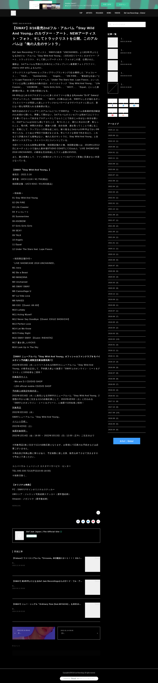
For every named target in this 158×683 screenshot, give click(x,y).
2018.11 (113, 356)
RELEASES (99, 13)
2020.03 (113, 283)
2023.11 (113, 158)
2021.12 (113, 209)
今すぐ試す (107, 4)
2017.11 (113, 401)
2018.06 (113, 379)
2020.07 (113, 266)
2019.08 (113, 305)
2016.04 (113, 430)
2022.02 (113, 198)
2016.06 (113, 418)
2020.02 (113, 288)
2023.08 (113, 169)
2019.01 (113, 345)
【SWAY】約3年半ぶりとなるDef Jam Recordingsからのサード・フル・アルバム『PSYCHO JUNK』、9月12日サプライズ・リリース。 (74, 581)
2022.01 (113, 203)
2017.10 (113, 407)
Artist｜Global (126, 441)
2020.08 (113, 260)
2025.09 (113, 135)
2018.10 (113, 362)
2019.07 (113, 311)
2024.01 (113, 152)
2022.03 (113, 192)
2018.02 (113, 396)
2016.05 (113, 424)
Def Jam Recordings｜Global (134, 13)
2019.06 (113, 316)
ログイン (122, 4)
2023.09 (113, 164)
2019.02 (113, 339)
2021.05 (113, 232)
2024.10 (113, 141)
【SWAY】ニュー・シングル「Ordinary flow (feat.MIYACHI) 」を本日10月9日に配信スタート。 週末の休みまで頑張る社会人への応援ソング (75, 604)
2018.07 (113, 373)
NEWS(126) (16, 505)
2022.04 (113, 186)
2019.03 (113, 333)
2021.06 (113, 226)
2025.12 (113, 130)
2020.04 (113, 277)
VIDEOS (117, 13)
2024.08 (113, 147)
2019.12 (113, 294)
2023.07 (113, 175)
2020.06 (113, 271)
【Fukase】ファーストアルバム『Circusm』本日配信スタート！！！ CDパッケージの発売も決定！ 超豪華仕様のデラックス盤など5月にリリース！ (78, 558)
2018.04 (113, 390)
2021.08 (113, 215)
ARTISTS (89, 13)
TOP (81, 13)
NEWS (109, 13)
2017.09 (113, 413)
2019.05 (113, 322)
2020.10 (113, 254)
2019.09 (113, 299)
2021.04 (113, 237)
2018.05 (113, 384)
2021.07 (113, 220)
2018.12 (113, 350)
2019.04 (113, 328)
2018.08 (113, 367)
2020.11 (113, 249)
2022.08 (113, 181)
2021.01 (113, 243)
